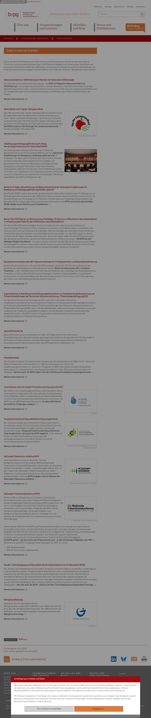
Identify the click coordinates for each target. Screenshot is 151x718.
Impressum (140, 7)
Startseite (98, 7)
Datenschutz (119, 7)
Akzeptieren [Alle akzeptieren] (99, 709)
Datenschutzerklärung (114, 691)
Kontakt (130, 7)
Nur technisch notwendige (49, 709)
